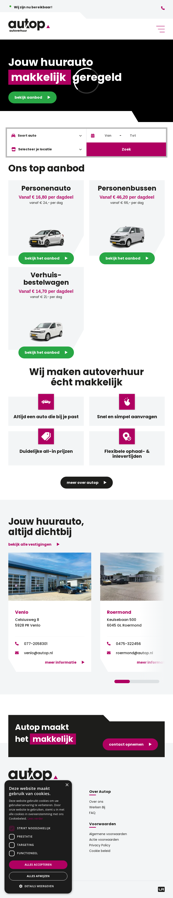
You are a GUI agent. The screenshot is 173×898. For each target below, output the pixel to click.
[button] (38, 886)
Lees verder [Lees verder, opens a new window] (35, 818)
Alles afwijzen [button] (38, 876)
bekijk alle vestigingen (29, 544)
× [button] (67, 785)
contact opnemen (126, 744)
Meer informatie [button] (60, 662)
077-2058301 (35, 643)
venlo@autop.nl (38, 653)
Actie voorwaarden (104, 839)
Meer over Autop (82, 482)
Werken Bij (97, 807)
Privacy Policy (99, 845)
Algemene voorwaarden (108, 834)
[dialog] (38, 837)
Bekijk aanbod (28, 97)
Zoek (126, 149)
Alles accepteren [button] (38, 865)
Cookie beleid (99, 851)
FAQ (92, 813)
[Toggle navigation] (159, 29)
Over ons (96, 801)
